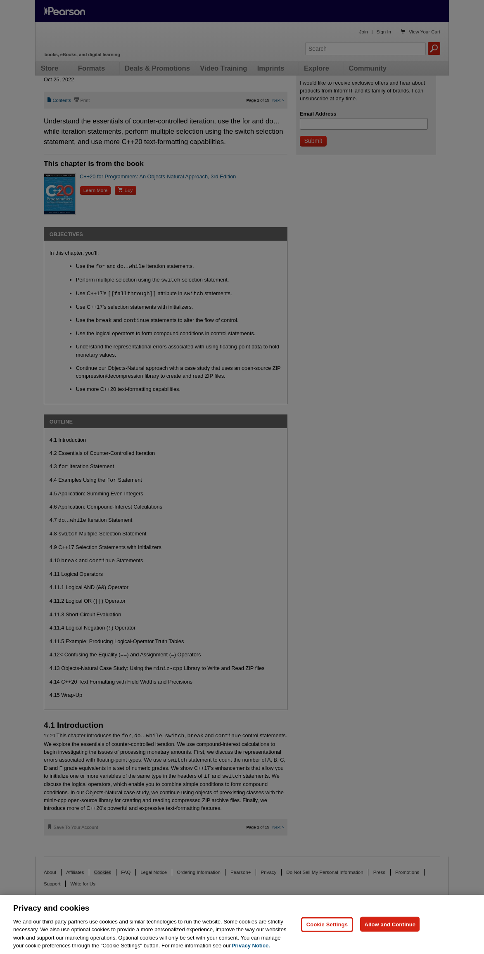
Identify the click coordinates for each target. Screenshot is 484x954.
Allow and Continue (389, 924)
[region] (242, 924)
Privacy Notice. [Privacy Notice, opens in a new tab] (251, 945)
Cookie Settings (327, 924)
